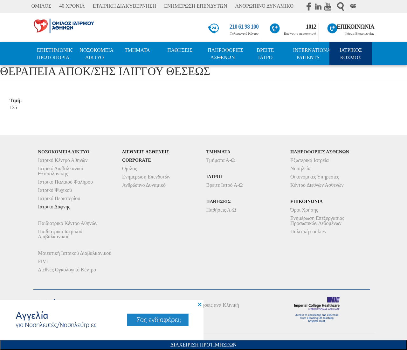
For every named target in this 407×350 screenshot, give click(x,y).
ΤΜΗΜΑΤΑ (137, 50)
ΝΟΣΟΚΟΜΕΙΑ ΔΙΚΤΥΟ (96, 53)
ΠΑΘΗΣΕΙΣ (179, 50)
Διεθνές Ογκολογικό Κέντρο (67, 269)
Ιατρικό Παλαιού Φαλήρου (65, 182)
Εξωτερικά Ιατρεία (309, 160)
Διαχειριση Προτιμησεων (203, 344)
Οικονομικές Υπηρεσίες (314, 176)
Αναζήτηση (340, 6)
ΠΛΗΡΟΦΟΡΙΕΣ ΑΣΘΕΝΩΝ (225, 53)
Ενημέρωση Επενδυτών (146, 176)
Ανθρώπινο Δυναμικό (144, 185)
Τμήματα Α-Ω (220, 160)
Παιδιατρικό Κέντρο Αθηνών (68, 223)
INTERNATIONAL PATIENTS (311, 53)
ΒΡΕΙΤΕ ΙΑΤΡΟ (265, 53)
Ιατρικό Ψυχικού (55, 190)
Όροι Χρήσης (304, 210)
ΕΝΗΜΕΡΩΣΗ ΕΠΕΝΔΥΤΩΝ (195, 6)
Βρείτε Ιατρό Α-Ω (224, 185)
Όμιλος (129, 168)
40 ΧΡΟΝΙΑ (72, 6)
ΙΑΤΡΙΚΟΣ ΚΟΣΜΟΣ (351, 53)
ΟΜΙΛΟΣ (41, 6)
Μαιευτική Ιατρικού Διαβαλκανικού (75, 253)
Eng (353, 6)
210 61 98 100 (244, 27)
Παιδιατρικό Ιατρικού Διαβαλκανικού (60, 234)
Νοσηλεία (300, 168)
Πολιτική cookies (308, 231)
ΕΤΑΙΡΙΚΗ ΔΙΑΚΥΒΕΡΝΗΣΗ (124, 6)
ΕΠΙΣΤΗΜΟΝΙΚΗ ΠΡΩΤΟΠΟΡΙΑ (55, 53)
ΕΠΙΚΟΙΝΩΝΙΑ (355, 27)
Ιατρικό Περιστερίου (59, 198)
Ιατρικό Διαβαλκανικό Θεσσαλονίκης (60, 171)
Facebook (309, 6)
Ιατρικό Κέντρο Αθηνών (63, 160)
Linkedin (318, 6)
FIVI (43, 261)
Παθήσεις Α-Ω (221, 210)
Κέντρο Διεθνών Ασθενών (317, 185)
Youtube (328, 6)
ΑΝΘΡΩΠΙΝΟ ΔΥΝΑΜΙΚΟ (264, 6)
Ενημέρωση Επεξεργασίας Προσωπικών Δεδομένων (317, 220)
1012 (311, 27)
